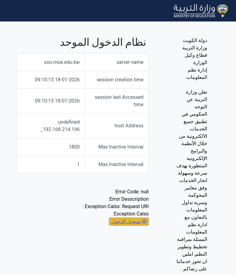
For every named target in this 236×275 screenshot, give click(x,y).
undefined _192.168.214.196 (60, 125)
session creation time (120, 80)
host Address (128, 126)
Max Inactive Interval (121, 147)
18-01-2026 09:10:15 (57, 80)
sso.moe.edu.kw (61, 62)
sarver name (129, 62)
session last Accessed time (119, 100)
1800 (74, 147)
